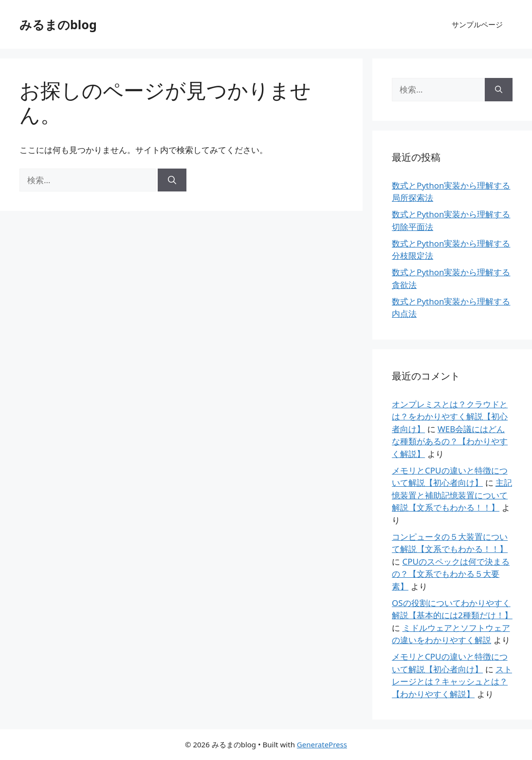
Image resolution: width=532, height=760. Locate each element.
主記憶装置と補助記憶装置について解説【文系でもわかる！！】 (452, 495)
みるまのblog (58, 24)
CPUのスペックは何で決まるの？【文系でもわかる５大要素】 (451, 574)
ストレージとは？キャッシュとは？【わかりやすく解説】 (452, 682)
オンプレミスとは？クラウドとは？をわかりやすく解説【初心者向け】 (450, 417)
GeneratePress (322, 744)
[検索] (172, 180)
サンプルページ (477, 24)
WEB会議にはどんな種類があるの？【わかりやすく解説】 (450, 441)
